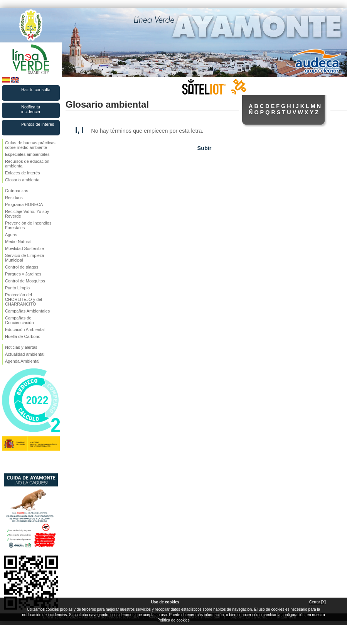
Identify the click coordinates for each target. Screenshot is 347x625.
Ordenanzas (16, 190)
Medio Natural (18, 241)
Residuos (14, 197)
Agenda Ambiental (22, 361)
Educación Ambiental (25, 329)
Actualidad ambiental (24, 354)
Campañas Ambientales (27, 311)
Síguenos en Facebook (6, 461)
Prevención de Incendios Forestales (28, 225)
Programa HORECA (24, 204)
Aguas (11, 234)
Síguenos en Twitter (19, 461)
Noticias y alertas (21, 347)
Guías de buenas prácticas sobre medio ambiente (30, 145)
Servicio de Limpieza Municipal (24, 257)
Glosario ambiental (22, 179)
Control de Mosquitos (25, 281)
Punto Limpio (17, 287)
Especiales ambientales (27, 154)
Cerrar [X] (317, 602)
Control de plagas (21, 267)
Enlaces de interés (22, 173)
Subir (204, 148)
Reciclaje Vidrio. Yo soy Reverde (27, 213)
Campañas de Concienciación (19, 320)
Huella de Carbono (22, 336)
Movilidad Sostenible (24, 248)
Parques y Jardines (23, 274)
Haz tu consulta (36, 89)
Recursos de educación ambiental (27, 163)
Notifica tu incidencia (30, 109)
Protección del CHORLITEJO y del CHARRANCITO (23, 299)
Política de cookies (173, 620)
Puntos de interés (37, 124)
